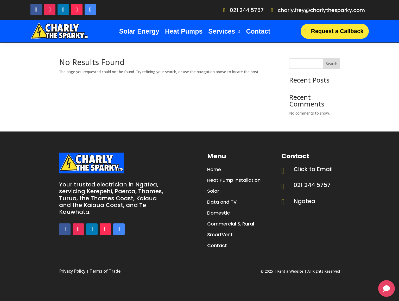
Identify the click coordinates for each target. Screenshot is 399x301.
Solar (213, 191)
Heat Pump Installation (234, 180)
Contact (258, 31)
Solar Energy (139, 31)
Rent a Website (290, 271)
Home (214, 169)
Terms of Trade (105, 271)
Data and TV (222, 202)
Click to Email (313, 169)
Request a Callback (337, 31)
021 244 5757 (247, 10)
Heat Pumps (183, 31)
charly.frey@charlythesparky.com (321, 10)
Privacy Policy (72, 271)
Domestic (218, 213)
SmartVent (220, 234)
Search (331, 63)
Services (221, 31)
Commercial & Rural (230, 224)
